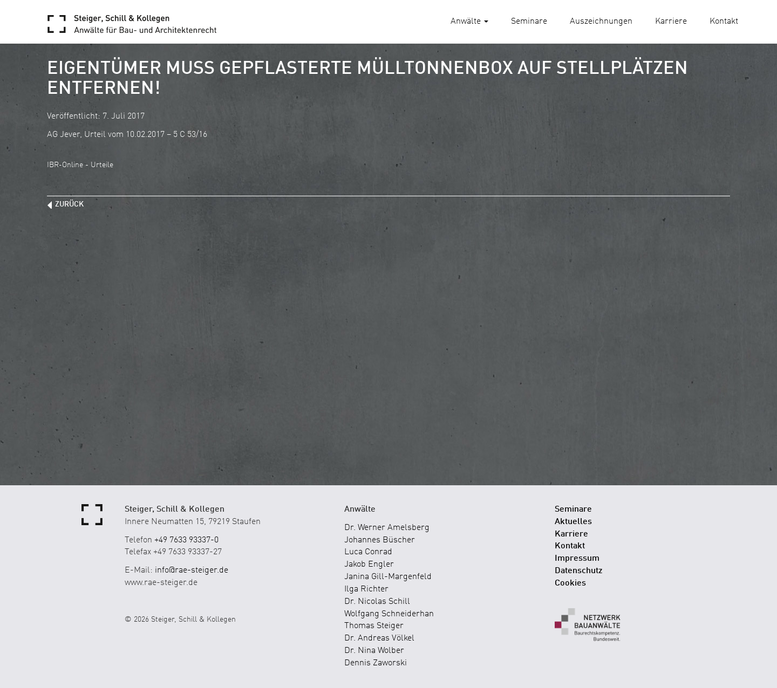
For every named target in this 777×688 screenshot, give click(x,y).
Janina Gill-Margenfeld (388, 577)
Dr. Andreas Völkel (379, 638)
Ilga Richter (366, 589)
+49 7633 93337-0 (186, 540)
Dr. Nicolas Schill (377, 601)
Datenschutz (579, 571)
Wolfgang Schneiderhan (389, 614)
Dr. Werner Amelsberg (387, 528)
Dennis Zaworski (375, 663)
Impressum (577, 558)
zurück (69, 204)
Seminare (529, 21)
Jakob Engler (369, 564)
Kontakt (724, 21)
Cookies (570, 583)
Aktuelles (573, 522)
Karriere (671, 21)
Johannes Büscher (379, 540)
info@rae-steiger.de (191, 570)
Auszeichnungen (601, 21)
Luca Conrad (368, 552)
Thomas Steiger (374, 626)
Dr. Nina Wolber (374, 650)
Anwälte (469, 21)
